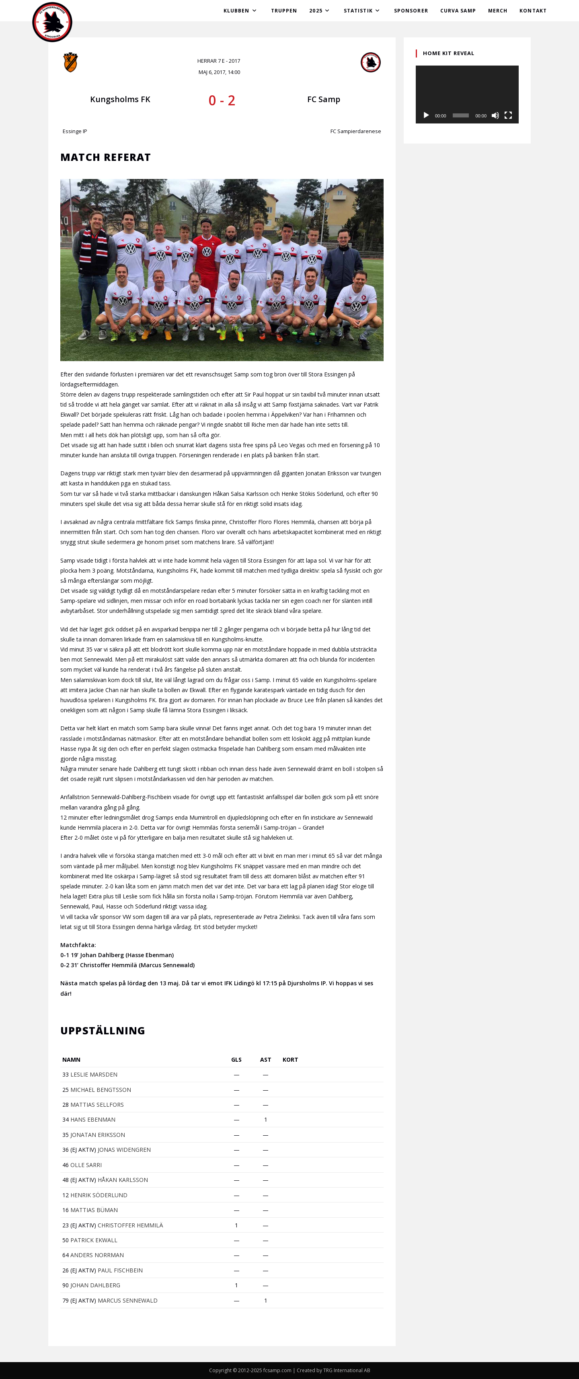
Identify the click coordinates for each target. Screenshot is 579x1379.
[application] (467, 94)
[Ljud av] (495, 115)
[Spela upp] (426, 115)
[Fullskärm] (508, 115)
